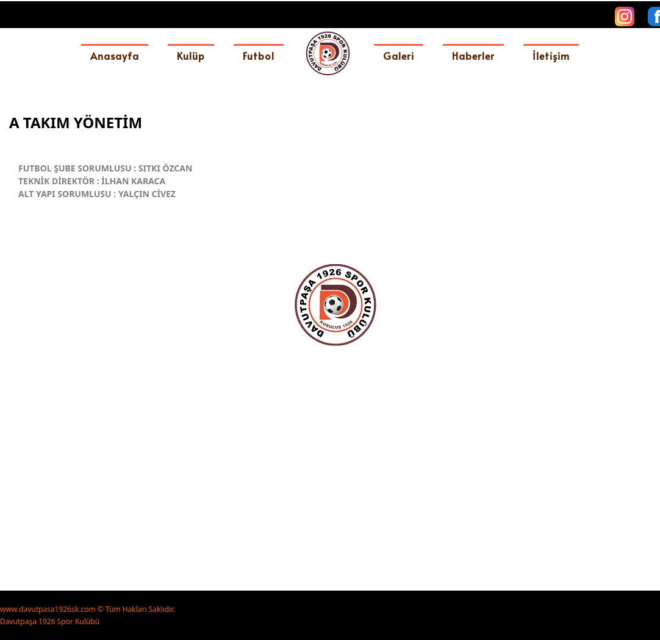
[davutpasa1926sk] (328, 53)
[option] (334, 399)
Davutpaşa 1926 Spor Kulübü (49, 621)
